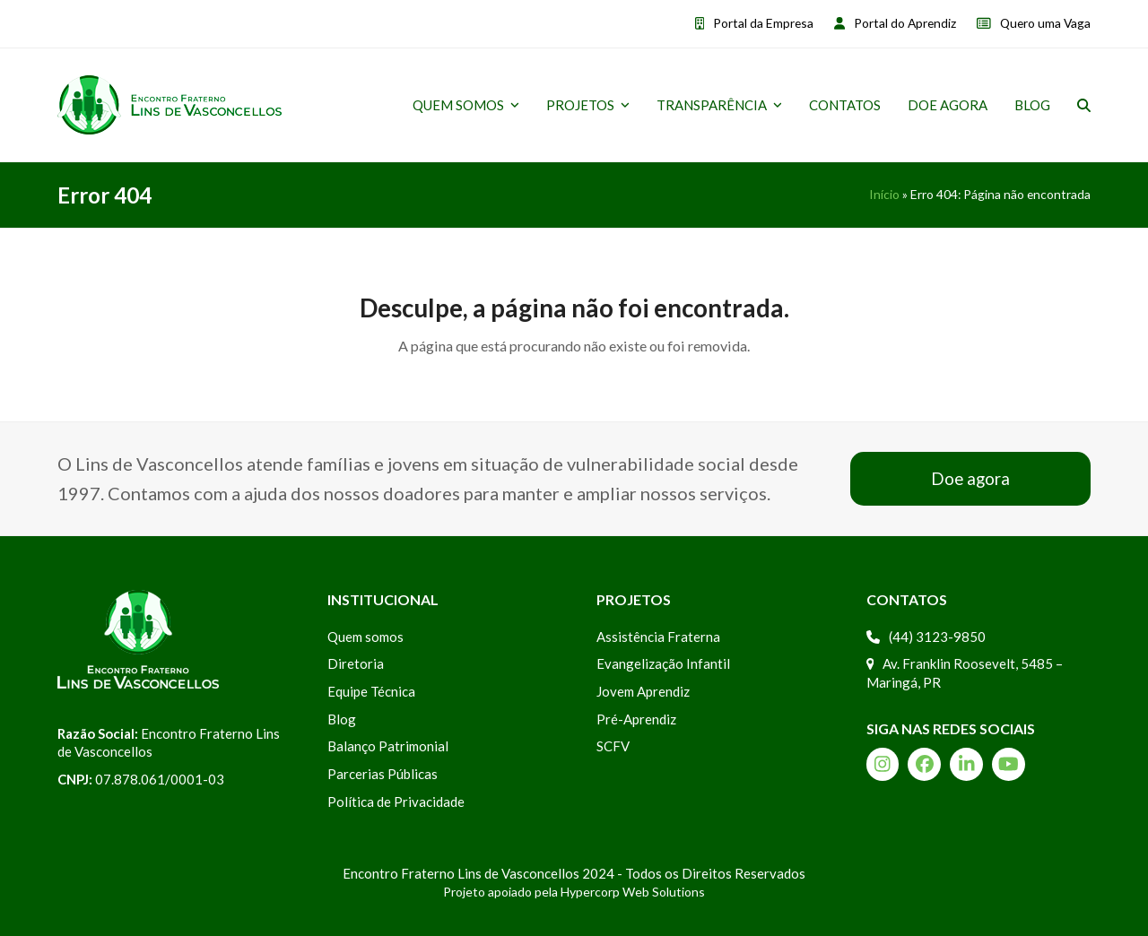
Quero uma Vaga (1045, 22)
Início (884, 194)
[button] (1084, 104)
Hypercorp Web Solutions (633, 891)
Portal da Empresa (763, 22)
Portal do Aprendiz (905, 22)
